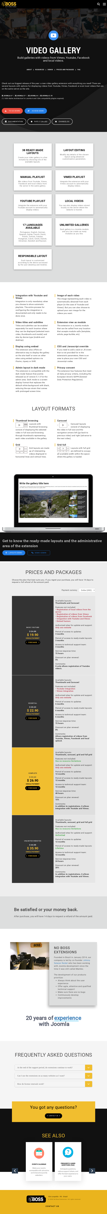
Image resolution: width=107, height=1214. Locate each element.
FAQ (78, 69)
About (29, 69)
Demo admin (38, 553)
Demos (50, 69)
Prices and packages (65, 69)
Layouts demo (13, 553)
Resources (39, 69)
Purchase (33, 642)
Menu (104, 2)
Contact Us (53, 1116)
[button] (15, 1170)
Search (98, 4)
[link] (9, 4)
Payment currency (69, 590)
